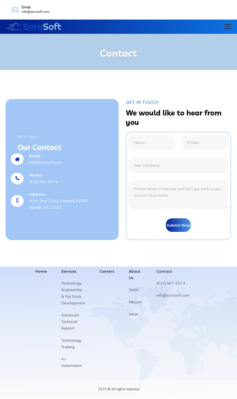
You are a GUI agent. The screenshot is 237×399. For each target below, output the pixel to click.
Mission (135, 302)
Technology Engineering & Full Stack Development (73, 294)
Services (68, 272)
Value (133, 315)
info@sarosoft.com (36, 11)
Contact (164, 272)
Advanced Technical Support (70, 322)
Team (134, 290)
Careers (107, 272)
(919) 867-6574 (170, 284)
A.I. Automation (71, 363)
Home (41, 272)
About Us (135, 275)
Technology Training (71, 344)
